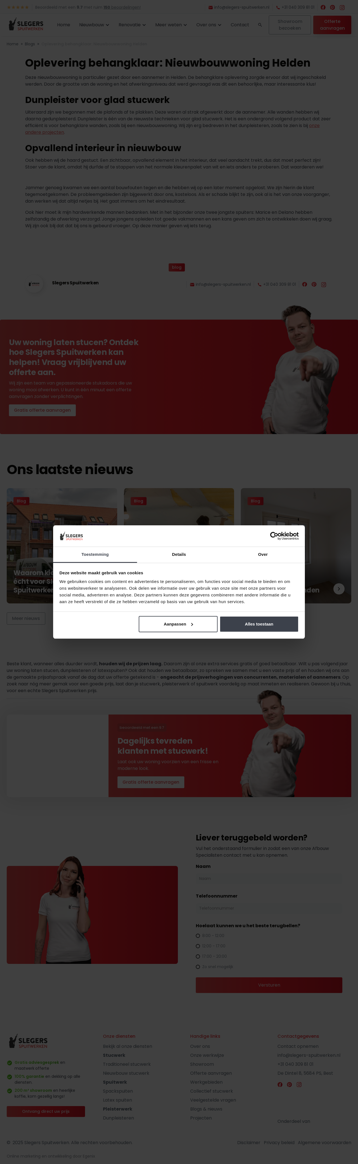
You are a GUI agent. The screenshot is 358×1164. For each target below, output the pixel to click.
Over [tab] (263, 554)
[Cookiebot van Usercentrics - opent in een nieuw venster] (274, 536)
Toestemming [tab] (95, 554)
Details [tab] (179, 554)
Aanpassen (178, 624)
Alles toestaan (259, 624)
